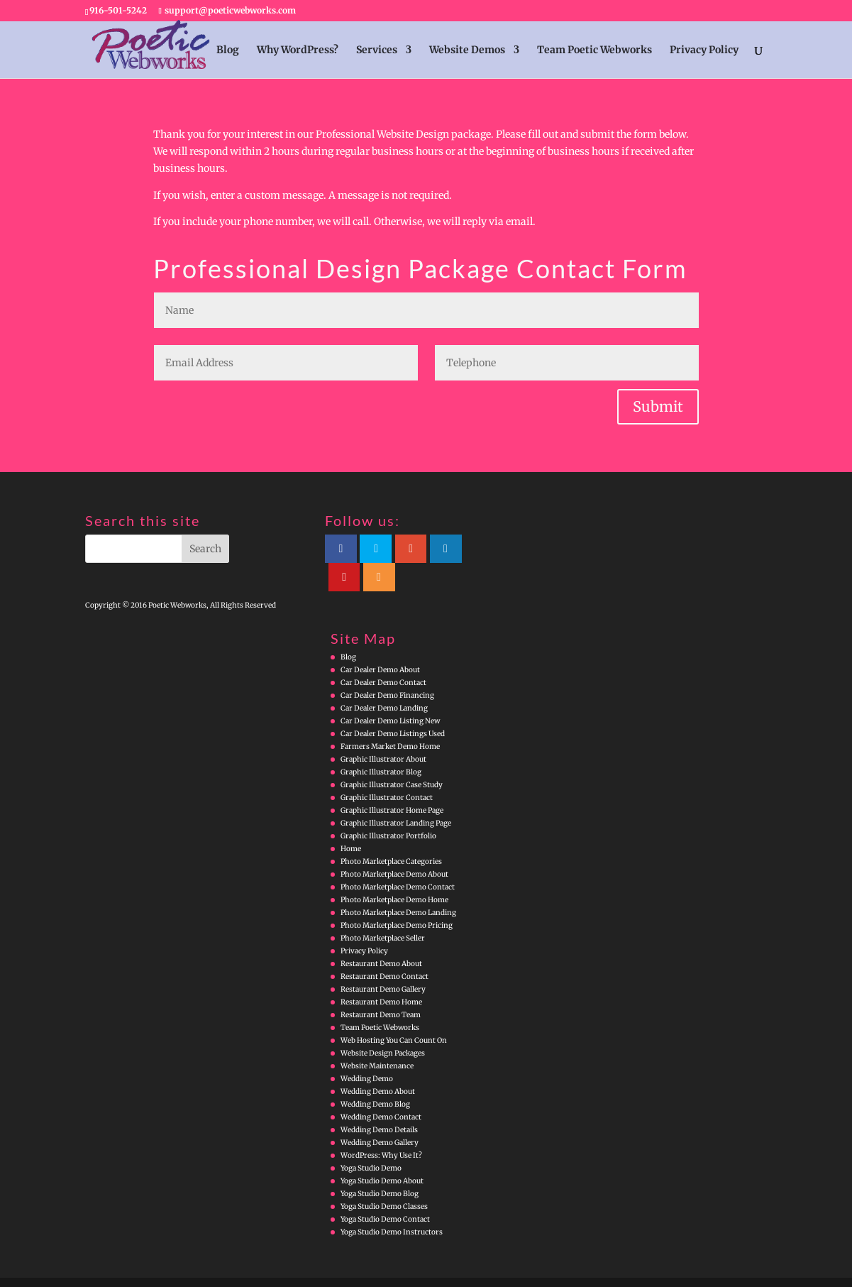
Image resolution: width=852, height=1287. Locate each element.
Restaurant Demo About (381, 935)
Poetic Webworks (158, 1268)
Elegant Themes (273, 1268)
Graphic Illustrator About (383, 730)
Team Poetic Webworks (594, 50)
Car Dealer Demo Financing (387, 667)
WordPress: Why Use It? (381, 1127)
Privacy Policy (704, 50)
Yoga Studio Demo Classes (384, 1178)
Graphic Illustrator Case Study (392, 756)
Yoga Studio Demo (371, 1139)
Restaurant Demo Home (381, 973)
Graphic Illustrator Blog (381, 743)
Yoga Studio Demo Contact (385, 1190)
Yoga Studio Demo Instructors (392, 1203)
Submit (658, 406)
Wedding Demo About (378, 1063)
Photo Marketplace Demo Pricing (397, 897)
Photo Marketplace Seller (383, 909)
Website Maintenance (377, 1037)
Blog (227, 50)
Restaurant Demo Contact (384, 948)
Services (376, 50)
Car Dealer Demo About (380, 641)
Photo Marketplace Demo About (394, 845)
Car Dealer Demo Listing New (390, 692)
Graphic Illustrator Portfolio (388, 807)
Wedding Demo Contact (381, 1088)
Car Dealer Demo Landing (384, 679)
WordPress (366, 1268)
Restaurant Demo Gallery (383, 960)
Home (351, 820)
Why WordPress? (297, 50)
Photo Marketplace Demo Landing (398, 884)
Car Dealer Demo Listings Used (393, 705)
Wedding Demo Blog (375, 1075)
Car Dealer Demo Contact (383, 654)
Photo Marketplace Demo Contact (398, 858)
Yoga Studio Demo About (382, 1152)
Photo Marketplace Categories (391, 833)
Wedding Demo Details (379, 1101)
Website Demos (467, 50)
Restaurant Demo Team (381, 986)
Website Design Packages (383, 1024)
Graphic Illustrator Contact (387, 769)
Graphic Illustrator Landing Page (396, 794)
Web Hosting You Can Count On (394, 1012)
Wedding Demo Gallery (380, 1114)
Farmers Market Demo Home (390, 718)
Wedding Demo (367, 1050)
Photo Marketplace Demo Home (394, 871)
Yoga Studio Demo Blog (380, 1165)
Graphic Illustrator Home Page (392, 782)
